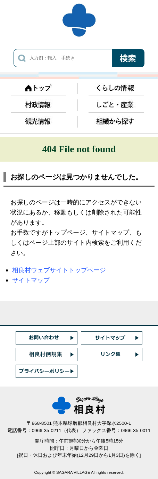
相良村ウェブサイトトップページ (59, 270)
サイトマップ (31, 280)
